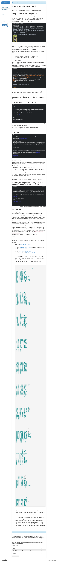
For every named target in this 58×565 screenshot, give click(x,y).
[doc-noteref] (34, 167)
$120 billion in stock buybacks (25, 251)
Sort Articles (5, 25)
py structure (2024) (5, 7)
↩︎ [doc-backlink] (15, 527)
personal (5, 2)
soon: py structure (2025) (5, 10)
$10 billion (28, 252)
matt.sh (5, 560)
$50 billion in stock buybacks (23, 245)
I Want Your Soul (15, 2)
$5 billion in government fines (25, 247)
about (3, 16)
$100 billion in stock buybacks (25, 244)
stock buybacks (34, 252)
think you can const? (4, 14)
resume (3, 21)
